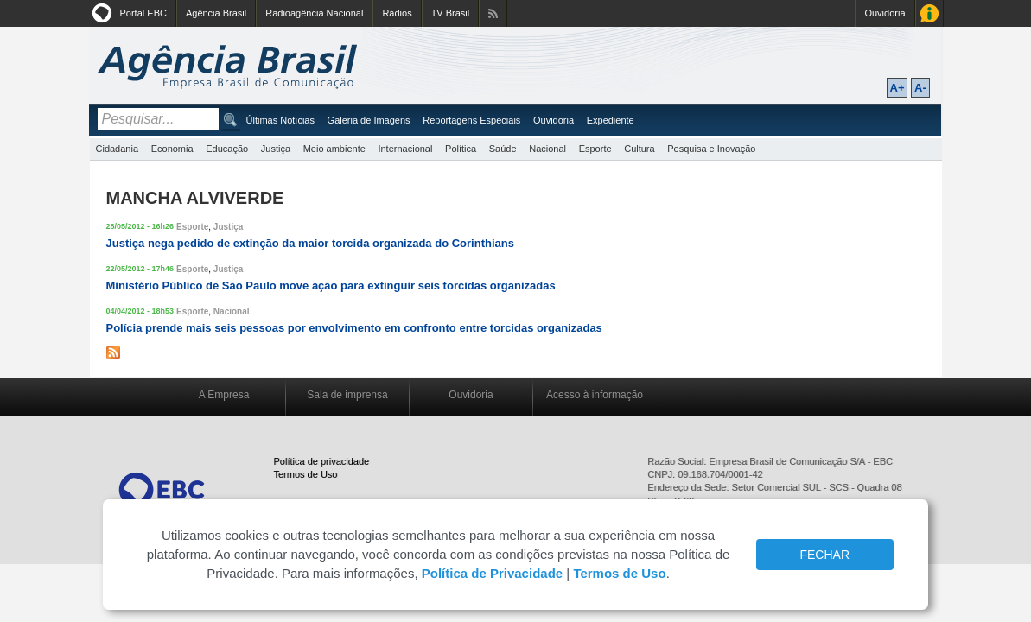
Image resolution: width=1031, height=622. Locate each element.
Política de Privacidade (492, 573)
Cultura (639, 148)
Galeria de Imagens (369, 120)
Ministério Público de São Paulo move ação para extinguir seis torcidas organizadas (331, 285)
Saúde (503, 148)
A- (920, 87)
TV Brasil (450, 13)
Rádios (396, 13)
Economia (172, 148)
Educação (227, 148)
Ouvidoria (884, 13)
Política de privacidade (322, 461)
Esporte (595, 148)
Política (460, 148)
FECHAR (824, 555)
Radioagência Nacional (314, 13)
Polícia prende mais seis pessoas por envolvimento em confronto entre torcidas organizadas (354, 327)
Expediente (610, 120)
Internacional (405, 148)
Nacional (547, 148)
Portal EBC (143, 13)
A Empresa (224, 395)
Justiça (275, 148)
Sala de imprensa (347, 395)
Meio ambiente (334, 148)
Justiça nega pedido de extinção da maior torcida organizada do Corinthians (310, 243)
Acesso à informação (594, 395)
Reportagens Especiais (471, 120)
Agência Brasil (216, 13)
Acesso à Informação (929, 13)
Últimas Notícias (280, 120)
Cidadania (117, 148)
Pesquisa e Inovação (711, 148)
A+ (897, 87)
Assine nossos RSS (493, 13)
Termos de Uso (306, 474)
